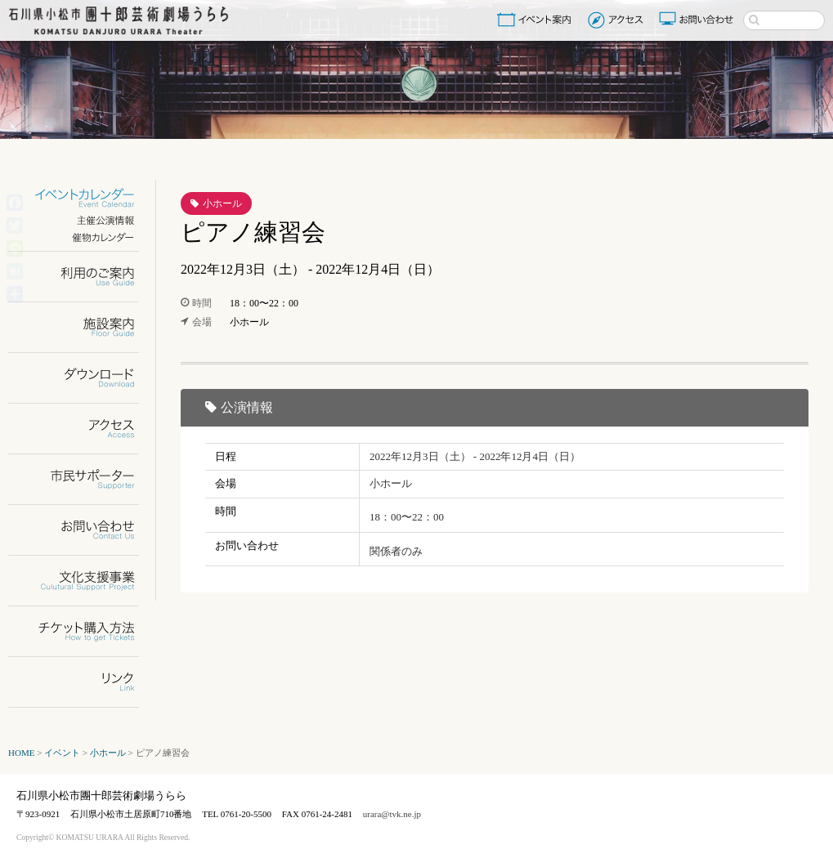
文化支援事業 (84, 580)
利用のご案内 (84, 276)
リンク (84, 682)
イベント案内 (537, 19)
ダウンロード (84, 378)
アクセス (617, 19)
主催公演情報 (84, 220)
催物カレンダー (84, 237)
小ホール (222, 203)
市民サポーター (84, 479)
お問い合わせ (698, 19)
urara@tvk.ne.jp (392, 814)
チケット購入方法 (84, 631)
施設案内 (84, 327)
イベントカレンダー (84, 198)
